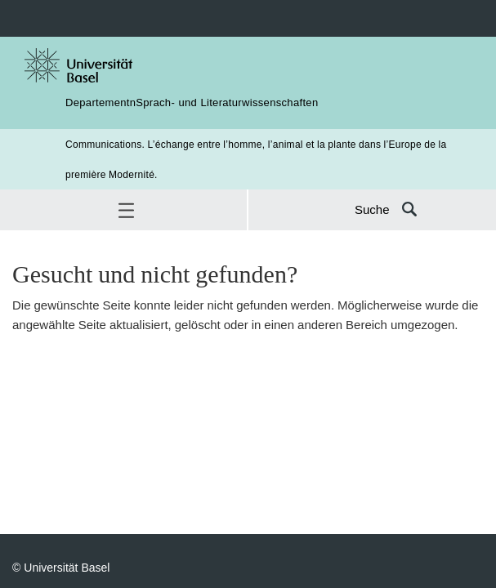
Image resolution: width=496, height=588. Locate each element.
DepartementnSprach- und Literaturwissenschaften (191, 102)
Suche (372, 209)
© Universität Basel (60, 567)
